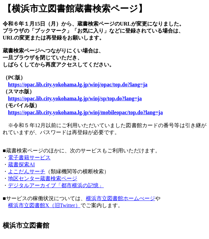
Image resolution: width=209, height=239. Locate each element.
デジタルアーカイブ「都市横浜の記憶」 (56, 185)
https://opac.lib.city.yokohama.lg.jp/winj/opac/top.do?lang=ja (77, 84)
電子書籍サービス (29, 157)
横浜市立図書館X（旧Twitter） (44, 205)
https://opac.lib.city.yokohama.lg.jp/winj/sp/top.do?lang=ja (75, 98)
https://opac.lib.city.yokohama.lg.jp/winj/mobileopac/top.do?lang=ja (85, 112)
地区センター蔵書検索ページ (42, 178)
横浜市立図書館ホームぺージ (120, 198)
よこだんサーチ (26, 171)
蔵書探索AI (21, 164)
